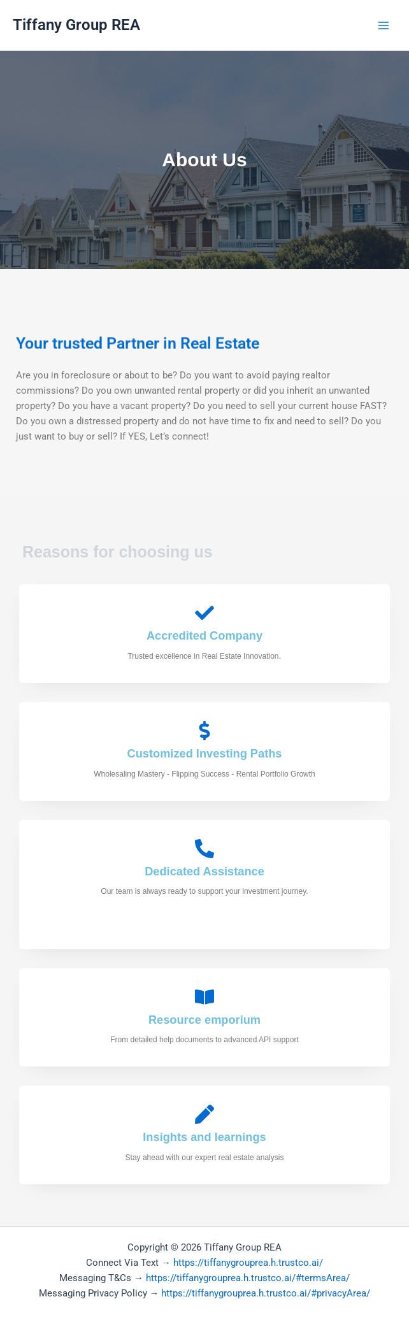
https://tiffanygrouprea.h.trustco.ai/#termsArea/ (248, 1278)
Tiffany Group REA (76, 25)
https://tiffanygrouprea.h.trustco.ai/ (248, 1262)
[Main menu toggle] (383, 25)
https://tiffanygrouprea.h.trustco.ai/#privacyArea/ (265, 1293)
